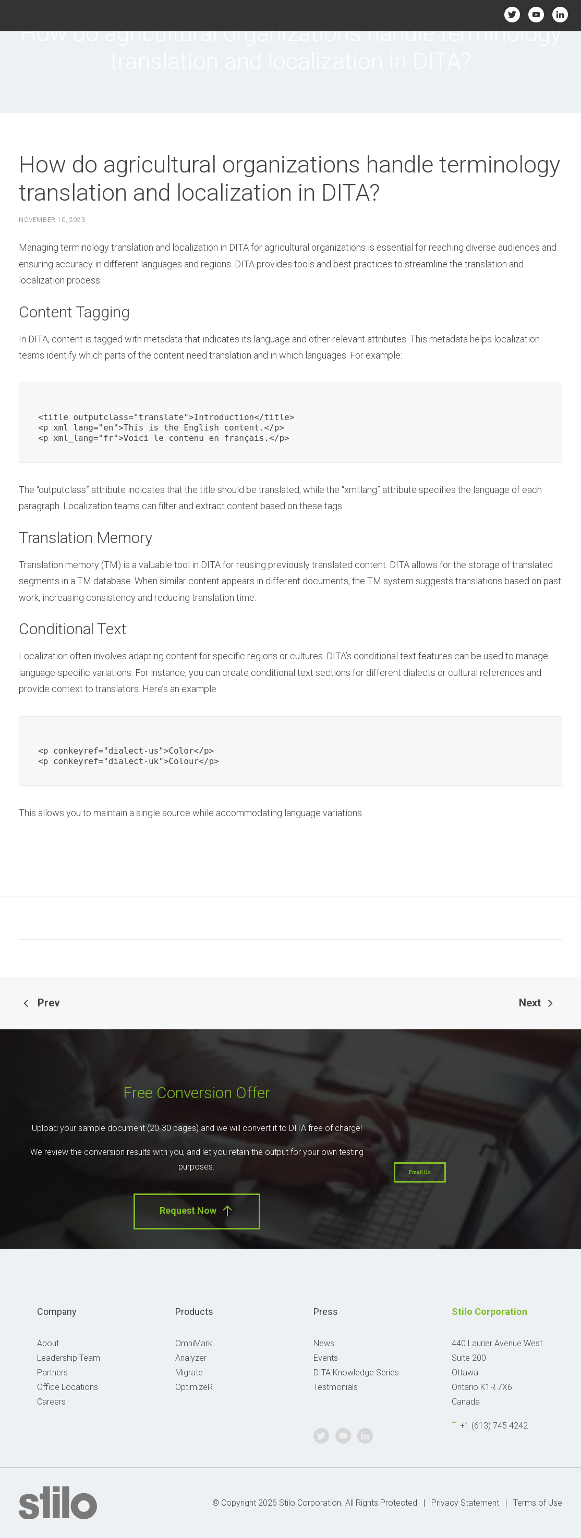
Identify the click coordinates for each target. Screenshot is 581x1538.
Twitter (512, 14)
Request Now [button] (197, 1210)
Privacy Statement (465, 1503)
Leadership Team (68, 1358)
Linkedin (560, 14)
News (323, 1343)
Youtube (536, 14)
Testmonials (335, 1387)
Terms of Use (537, 1503)
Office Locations (67, 1387)
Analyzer (191, 1358)
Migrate (189, 1372)
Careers (51, 1402)
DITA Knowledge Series (356, 1372)
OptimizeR (194, 1387)
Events (325, 1358)
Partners (52, 1372)
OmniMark (193, 1343)
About (48, 1343)
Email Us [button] (420, 1172)
